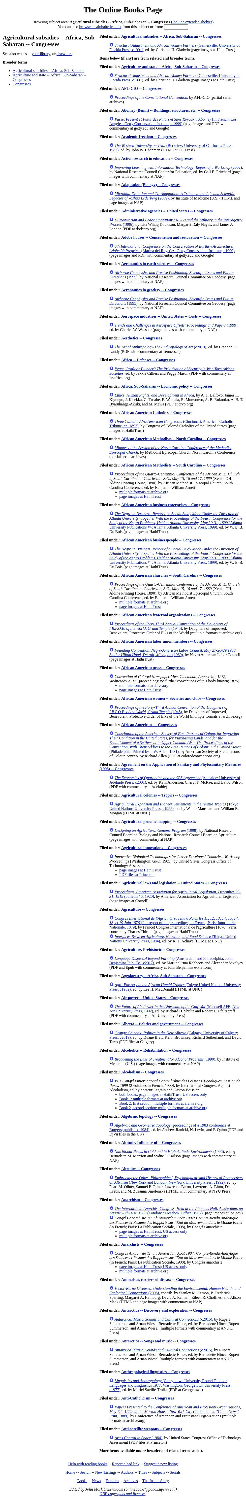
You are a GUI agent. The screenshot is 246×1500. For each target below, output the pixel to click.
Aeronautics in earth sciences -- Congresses (157, 264)
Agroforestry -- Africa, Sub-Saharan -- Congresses (163, 976)
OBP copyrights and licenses (122, 1494)
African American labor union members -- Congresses (167, 641)
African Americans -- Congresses (149, 725)
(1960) (173, 652)
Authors (127, 1472)
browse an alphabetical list (100, 27)
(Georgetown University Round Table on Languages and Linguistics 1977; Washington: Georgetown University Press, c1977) (170, 1385)
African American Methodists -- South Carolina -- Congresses (173, 465)
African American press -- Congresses (153, 668)
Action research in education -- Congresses (157, 158)
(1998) (156, 830)
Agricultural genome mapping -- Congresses (158, 821)
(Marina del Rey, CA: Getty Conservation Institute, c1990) (172, 248)
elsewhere (64, 54)
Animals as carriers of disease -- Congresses (158, 1279)
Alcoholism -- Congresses (142, 1072)
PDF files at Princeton (136, 874)
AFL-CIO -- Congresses (141, 88)
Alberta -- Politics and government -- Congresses (162, 1024)
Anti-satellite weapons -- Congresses (151, 1429)
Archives (130, 1481)
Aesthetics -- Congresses (141, 338)
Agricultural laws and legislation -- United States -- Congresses (174, 883)
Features (112, 1481)
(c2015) (163, 1319)
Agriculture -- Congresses (143, 909)
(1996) (169, 1151)
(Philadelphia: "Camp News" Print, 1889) (175, 1411)
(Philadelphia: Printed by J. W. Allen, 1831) (175, 743)
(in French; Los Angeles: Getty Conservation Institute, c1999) (173, 121)
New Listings (106, 1472)
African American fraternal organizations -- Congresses (168, 615)
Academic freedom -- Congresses (149, 136)
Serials (175, 1472)
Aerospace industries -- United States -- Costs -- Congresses (171, 316)
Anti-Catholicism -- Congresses (147, 1398)
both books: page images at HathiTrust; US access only (163, 1094)
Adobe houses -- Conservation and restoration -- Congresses (171, 237)
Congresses (22, 84)
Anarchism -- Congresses (142, 1200)
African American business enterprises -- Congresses (165, 505)
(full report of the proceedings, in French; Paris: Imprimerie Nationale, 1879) (174, 922)
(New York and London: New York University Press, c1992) (176, 1180)
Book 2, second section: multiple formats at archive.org (163, 1108)
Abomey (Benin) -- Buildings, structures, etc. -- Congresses (170, 110)
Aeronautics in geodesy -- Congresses (152, 290)
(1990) (165, 1059)
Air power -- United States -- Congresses (155, 998)
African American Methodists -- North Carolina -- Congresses (173, 439)
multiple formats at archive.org (143, 492)
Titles (142, 1472)
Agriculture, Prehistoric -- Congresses (153, 949)
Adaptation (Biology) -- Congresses (150, 185)
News (96, 1481)
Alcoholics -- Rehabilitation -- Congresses (156, 1050)
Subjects (158, 1472)
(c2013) (160, 347)
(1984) (138, 1438)
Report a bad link (125, 1464)
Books (82, 1481)
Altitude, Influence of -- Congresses (151, 1142)
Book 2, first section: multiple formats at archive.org (161, 1103)
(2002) (178, 167)
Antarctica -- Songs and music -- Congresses (158, 1341)
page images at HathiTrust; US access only (153, 1231)
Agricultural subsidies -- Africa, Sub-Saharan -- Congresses (171, 36)
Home (70, 1472)
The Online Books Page (122, 9)
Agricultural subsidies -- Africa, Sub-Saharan (48, 70)
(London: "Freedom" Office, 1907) (176, 1210)
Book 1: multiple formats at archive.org (150, 1099)
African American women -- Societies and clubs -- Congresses (173, 698)
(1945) (168, 626)
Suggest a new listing (161, 1464)
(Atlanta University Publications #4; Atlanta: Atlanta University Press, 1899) (175, 520)
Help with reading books (87, 1464)
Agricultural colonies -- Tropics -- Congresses (159, 795)
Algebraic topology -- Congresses (149, 1116)
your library (41, 54)
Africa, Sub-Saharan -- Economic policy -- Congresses (166, 386)
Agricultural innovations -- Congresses (153, 848)
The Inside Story (155, 1481)
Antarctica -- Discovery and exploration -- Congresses (166, 1310)
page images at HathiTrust (140, 496)
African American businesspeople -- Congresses (161, 540)
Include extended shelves (192, 22)
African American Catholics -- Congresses (156, 412)
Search (85, 1472)
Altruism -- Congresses (140, 1169)
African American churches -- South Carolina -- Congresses (171, 575)
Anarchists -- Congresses (142, 1244)
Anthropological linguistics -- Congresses (155, 1372)
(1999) (176, 325)
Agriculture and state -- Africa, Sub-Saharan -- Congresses (170, 67)
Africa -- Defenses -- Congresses (148, 360)
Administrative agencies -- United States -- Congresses (167, 211)
